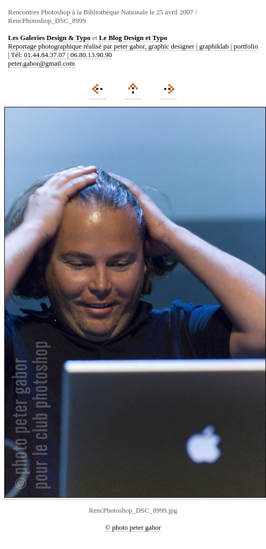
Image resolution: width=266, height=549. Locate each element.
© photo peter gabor (133, 527)
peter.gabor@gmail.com (41, 63)
